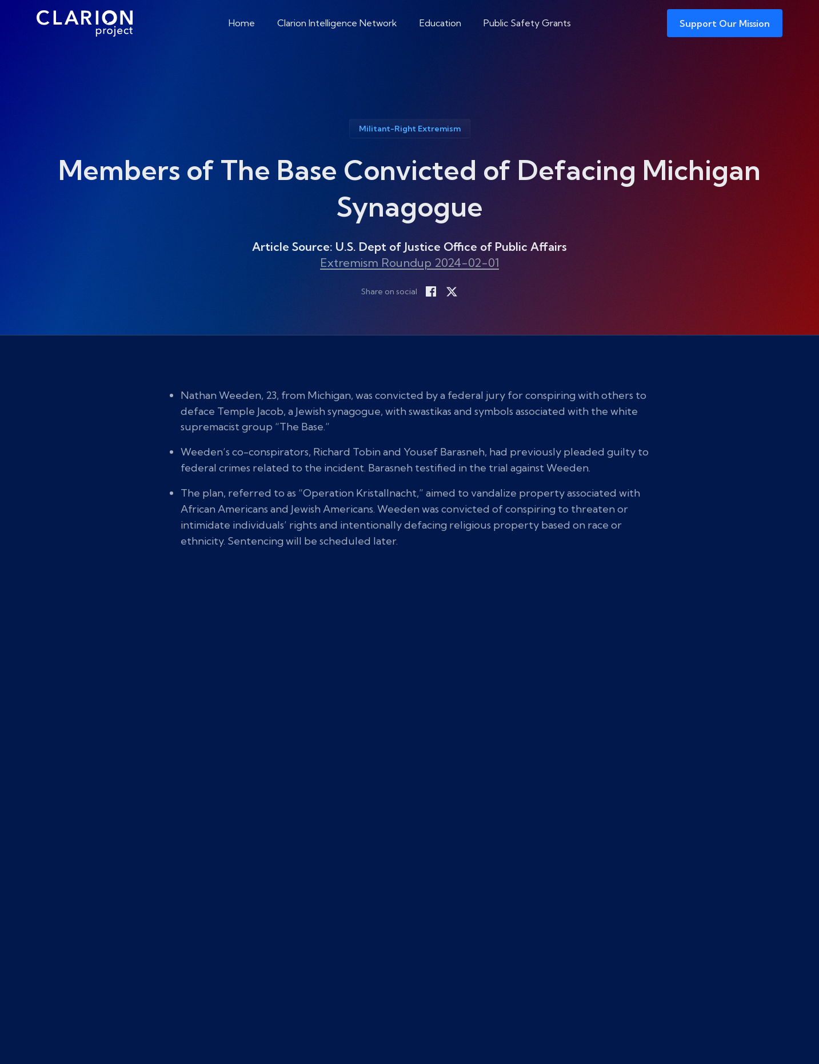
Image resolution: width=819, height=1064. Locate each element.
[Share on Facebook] (431, 291)
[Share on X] (451, 291)
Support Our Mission (725, 23)
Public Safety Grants (527, 23)
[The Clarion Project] (84, 23)
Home (242, 23)
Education (440, 23)
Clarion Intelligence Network (337, 23)
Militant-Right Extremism (410, 128)
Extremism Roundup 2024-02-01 (409, 262)
